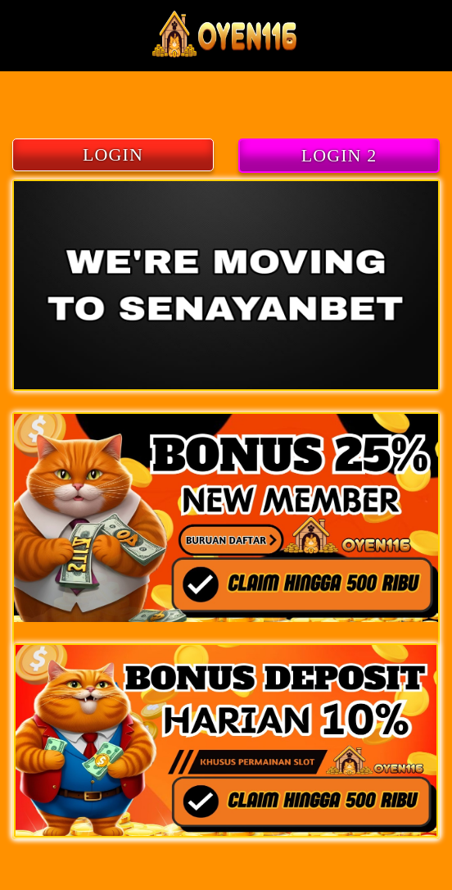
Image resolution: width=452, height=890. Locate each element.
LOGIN (113, 154)
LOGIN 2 (339, 155)
